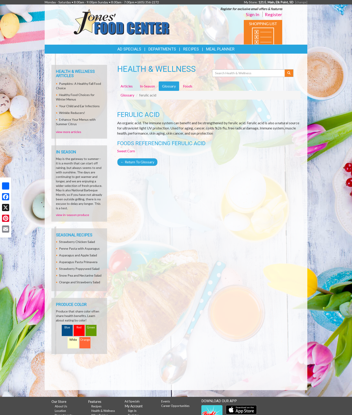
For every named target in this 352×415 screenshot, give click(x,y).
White (73, 339)
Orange (85, 339)
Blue (67, 327)
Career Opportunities (175, 406)
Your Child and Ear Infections (79, 106)
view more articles (68, 132)
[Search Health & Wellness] (248, 73)
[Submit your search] (289, 73)
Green (91, 327)
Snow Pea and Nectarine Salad (80, 275)
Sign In (252, 14)
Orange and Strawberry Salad (79, 282)
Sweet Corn (126, 151)
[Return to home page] (121, 21)
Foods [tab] (187, 86)
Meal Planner (220, 49)
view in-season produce (72, 215)
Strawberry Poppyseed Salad (79, 269)
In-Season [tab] (147, 86)
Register (273, 14)
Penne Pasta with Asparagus (79, 248)
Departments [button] (162, 49)
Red (79, 327)
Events (165, 401)
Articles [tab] (127, 86)
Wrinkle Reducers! (72, 113)
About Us (61, 406)
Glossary (127, 95)
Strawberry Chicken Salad (77, 242)
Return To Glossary (137, 162)
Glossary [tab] (169, 86)
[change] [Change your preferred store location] (301, 2)
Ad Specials (129, 49)
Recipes (191, 49)
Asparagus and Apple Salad (78, 255)
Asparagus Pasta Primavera (78, 262)
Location (60, 411)
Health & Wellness (103, 411)
